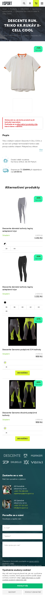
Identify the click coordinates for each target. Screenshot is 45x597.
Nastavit (12, 592)
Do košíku (22, 373)
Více (41, 150)
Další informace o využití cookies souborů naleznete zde (21, 579)
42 (30, 307)
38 (14, 307)
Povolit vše (22, 586)
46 (6, 311)
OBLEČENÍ (25, 9)
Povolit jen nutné (33, 592)
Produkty (13, 9)
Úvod (4, 9)
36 (6, 307)
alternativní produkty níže (27, 124)
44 (14, 249)
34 (6, 249)
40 (22, 307)
